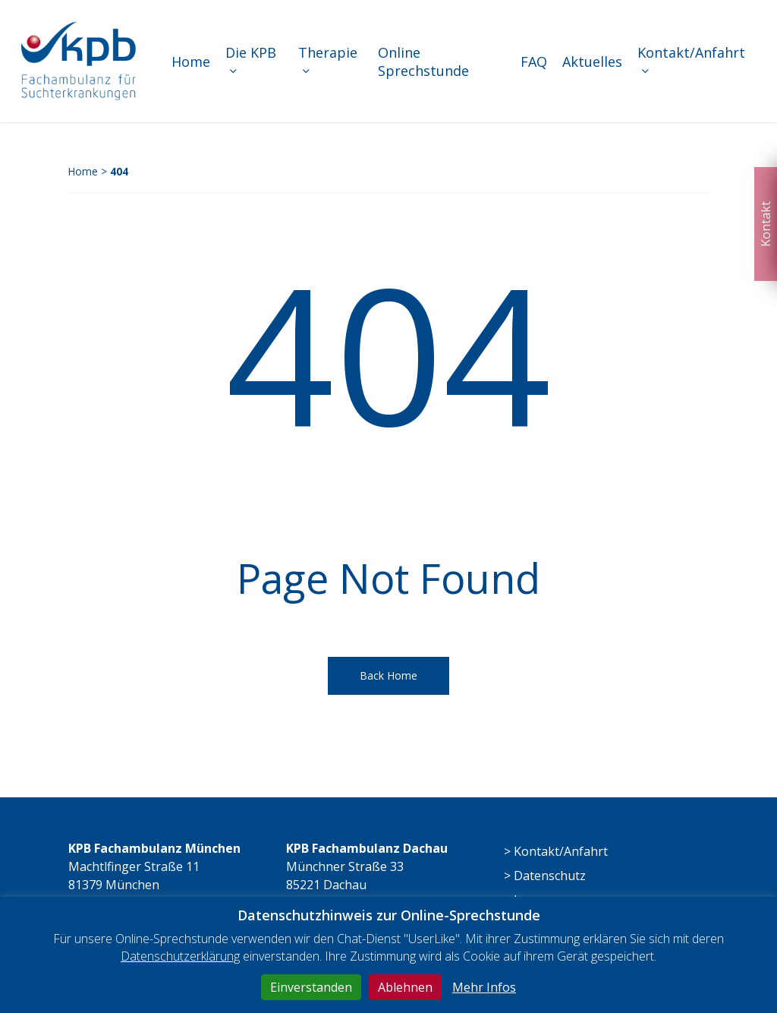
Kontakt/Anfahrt (561, 851)
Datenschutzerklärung (180, 956)
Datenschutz (550, 875)
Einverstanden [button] (311, 987)
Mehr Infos (484, 987)
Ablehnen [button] (405, 987)
